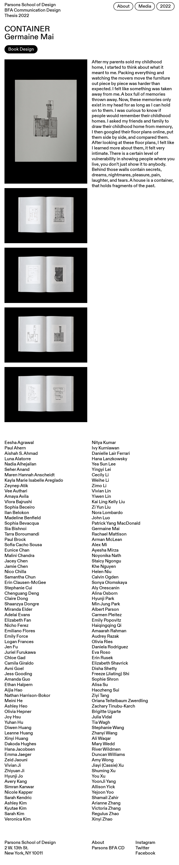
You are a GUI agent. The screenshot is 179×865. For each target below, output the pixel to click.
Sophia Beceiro (19, 507)
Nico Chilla (15, 572)
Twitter (142, 848)
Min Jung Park (106, 604)
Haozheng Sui (105, 690)
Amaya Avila (16, 496)
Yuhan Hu (13, 722)
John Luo (101, 518)
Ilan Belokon (16, 513)
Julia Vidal (102, 717)
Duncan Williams (108, 754)
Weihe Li (100, 480)
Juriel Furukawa (20, 652)
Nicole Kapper (18, 792)
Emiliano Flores (19, 631)
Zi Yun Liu (101, 507)
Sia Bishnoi (15, 529)
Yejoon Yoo (103, 792)
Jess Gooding (18, 674)
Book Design (21, 49)
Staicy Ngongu (106, 561)
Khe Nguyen (104, 566)
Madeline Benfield (22, 518)
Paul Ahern (15, 448)
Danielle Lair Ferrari (111, 453)
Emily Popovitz (106, 620)
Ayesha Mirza (105, 550)
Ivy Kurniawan (105, 448)
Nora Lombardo (107, 513)
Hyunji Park (103, 598)
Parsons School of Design (30, 842)
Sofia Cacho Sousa (23, 545)
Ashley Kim (15, 803)
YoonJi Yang (104, 781)
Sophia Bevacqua (21, 523)
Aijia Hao (13, 690)
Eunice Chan (16, 550)
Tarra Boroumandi (21, 534)
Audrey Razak (105, 636)
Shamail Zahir (105, 798)
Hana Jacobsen (19, 749)
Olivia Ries (102, 642)
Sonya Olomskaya (109, 582)
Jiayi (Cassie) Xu (108, 765)
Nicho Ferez (16, 625)
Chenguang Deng (21, 593)
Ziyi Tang (100, 695)
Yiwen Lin (101, 496)
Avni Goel (14, 668)
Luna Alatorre (17, 459)
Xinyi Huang (16, 738)
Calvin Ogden (105, 577)
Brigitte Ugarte (106, 711)
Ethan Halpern (18, 685)
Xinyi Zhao (102, 819)
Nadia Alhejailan (20, 464)
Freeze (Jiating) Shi (110, 674)
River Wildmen (106, 749)
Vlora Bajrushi (18, 502)
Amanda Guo (17, 679)
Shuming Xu (103, 771)
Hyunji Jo (13, 776)
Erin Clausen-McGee (25, 582)
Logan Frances (19, 642)
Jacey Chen (16, 561)
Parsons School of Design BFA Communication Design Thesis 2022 (32, 10)
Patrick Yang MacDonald (116, 523)
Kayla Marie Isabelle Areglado (33, 480)
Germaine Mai (106, 529)
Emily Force (16, 636)
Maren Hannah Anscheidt (29, 475)
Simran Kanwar (19, 787)
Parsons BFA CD (108, 848)
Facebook (145, 853)
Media (144, 6)
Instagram (145, 842)
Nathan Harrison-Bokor (27, 695)
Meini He (13, 701)
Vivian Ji (12, 765)
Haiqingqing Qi (106, 625)
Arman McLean (107, 539)
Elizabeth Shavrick (110, 663)
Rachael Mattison (109, 534)
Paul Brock (15, 539)
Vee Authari (15, 491)
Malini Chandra (19, 555)
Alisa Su (100, 685)
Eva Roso (101, 652)
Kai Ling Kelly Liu (108, 502)
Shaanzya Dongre (21, 604)
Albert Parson (105, 609)
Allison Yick (103, 787)
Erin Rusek (102, 658)
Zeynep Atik (16, 486)
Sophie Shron (105, 679)
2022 (165, 6)
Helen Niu (101, 572)
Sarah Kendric (18, 798)
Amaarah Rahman (109, 631)
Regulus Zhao (105, 814)
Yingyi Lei (101, 469)
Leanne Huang (18, 733)
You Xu (98, 776)
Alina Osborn (105, 593)
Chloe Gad (14, 658)
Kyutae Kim (15, 808)
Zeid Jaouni (15, 760)
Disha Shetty (104, 668)
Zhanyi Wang (104, 733)
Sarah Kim (14, 814)
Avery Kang (15, 781)
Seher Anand (17, 469)
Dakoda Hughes (20, 744)
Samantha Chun (20, 577)
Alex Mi (99, 545)
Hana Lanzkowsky (109, 459)
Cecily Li (100, 475)
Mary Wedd (103, 744)
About (123, 6)
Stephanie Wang (108, 728)
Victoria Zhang (106, 808)
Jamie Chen (16, 566)
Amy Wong (103, 760)
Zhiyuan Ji (14, 771)
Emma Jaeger (17, 754)
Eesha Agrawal (19, 442)
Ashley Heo (15, 706)
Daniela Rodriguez (110, 647)
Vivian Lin (101, 491)
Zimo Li (99, 486)
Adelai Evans (17, 615)
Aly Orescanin (105, 588)
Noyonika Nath (106, 555)
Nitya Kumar (104, 442)
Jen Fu (11, 647)
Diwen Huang (17, 728)
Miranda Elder (18, 609)
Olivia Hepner (17, 711)
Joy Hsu (12, 717)
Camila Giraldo (19, 663)
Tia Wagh (101, 722)
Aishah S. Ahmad (21, 453)
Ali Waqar (101, 738)
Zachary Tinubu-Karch (113, 706)
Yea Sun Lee (104, 464)
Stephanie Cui (18, 588)
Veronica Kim (17, 819)
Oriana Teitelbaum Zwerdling (120, 701)
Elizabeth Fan (17, 620)
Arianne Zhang (106, 803)
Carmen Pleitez (107, 615)
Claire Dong (16, 598)
